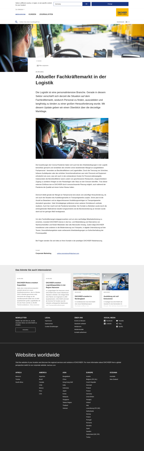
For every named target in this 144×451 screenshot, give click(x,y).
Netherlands (90, 411)
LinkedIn (108, 323)
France (88, 391)
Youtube (120, 321)
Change (110, 4)
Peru (40, 391)
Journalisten (47, 14)
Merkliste (120, 22)
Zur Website (20, 9)
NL (96, 379)
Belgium (88, 379)
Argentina (42, 376)
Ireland (88, 402)
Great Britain (90, 396)
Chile (40, 385)
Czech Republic (91, 382)
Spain (88, 428)
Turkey (88, 437)
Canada (41, 382)
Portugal (88, 420)
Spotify (119, 326)
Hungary (89, 399)
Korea (64, 394)
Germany (89, 394)
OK (87, 4)
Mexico (41, 388)
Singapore (66, 399)
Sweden (88, 431)
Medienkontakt (79, 329)
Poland (88, 417)
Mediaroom (21, 14)
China (64, 379)
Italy (87, 405)
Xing (118, 323)
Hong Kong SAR (68, 382)
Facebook (108, 321)
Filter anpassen (42, 66)
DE (99, 408)
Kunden (33, 14)
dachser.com (51, 365)
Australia (112, 376)
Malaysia (65, 396)
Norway (88, 414)
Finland (88, 388)
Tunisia (18, 379)
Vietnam (65, 408)
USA (40, 394)
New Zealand (114, 379)
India (64, 385)
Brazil (41, 379)
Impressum (48, 321)
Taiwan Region (67, 402)
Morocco (18, 376)
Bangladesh (66, 376)
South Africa (19, 382)
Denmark (89, 385)
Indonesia (66, 388)
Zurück (39, 61)
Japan (64, 391)
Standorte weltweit (80, 323)
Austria (88, 376)
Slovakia (89, 425)
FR (93, 379)
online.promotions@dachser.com (68, 254)
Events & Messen (79, 321)
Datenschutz (49, 323)
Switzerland (89, 434)
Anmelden (25, 329)
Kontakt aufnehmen (80, 332)
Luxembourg (90, 408)
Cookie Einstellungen (51, 326)
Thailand (65, 405)
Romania (89, 422)
